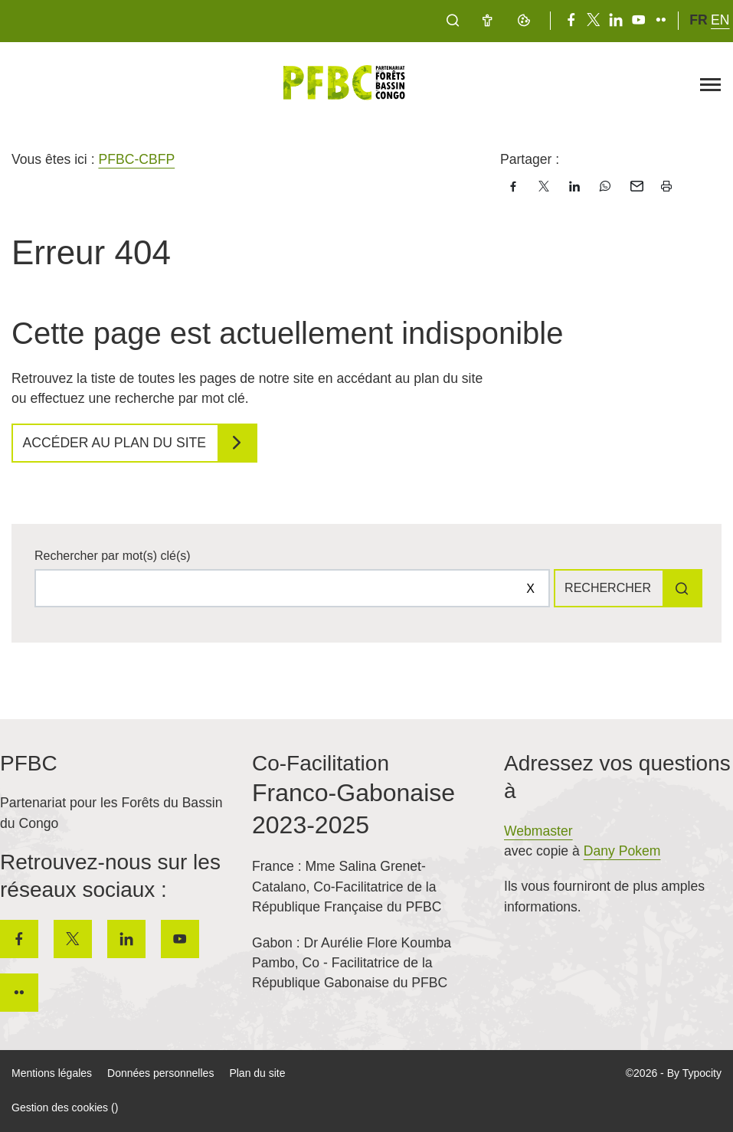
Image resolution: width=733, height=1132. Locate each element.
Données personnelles (160, 1073)
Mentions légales (51, 1073)
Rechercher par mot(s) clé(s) (112, 555)
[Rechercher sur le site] (292, 588)
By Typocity (694, 1073)
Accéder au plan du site (115, 442)
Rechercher (607, 587)
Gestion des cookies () (64, 1107)
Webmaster (538, 831)
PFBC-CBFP (136, 159)
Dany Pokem (622, 851)
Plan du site (257, 1073)
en (720, 20)
